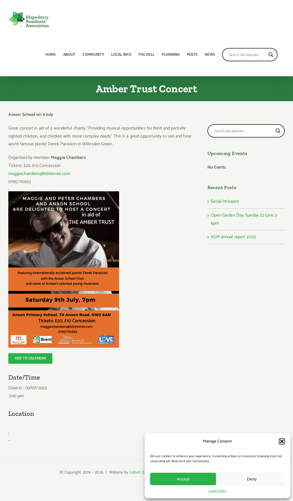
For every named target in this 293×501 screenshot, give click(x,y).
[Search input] (247, 55)
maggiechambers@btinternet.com (39, 173)
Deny (251, 479)
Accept (183, 479)
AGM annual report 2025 (233, 237)
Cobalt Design (141, 472)
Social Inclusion (225, 201)
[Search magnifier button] (271, 55)
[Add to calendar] (30, 358)
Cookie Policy (217, 491)
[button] (282, 441)
